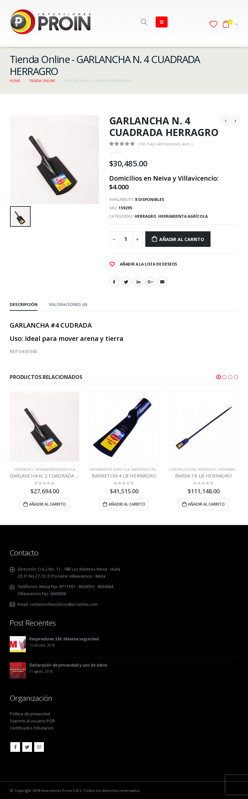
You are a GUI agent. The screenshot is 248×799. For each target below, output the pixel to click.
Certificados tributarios (32, 728)
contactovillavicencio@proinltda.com (64, 604)
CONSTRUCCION (182, 469)
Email (162, 282)
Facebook (114, 282)
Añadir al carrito (181, 239)
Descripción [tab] (23, 304)
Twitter (126, 282)
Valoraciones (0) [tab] (68, 304)
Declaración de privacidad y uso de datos (68, 665)
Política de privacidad (30, 713)
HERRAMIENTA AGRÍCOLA (183, 216)
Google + (150, 282)
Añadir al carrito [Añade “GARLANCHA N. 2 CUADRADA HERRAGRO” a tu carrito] (47, 504)
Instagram (39, 747)
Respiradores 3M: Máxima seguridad (64, 638)
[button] (219, 377)
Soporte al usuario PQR (32, 720)
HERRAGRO (145, 216)
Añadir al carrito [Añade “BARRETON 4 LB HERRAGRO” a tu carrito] (126, 504)
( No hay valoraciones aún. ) (165, 144)
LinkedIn (138, 282)
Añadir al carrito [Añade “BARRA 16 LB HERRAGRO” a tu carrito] (206, 504)
